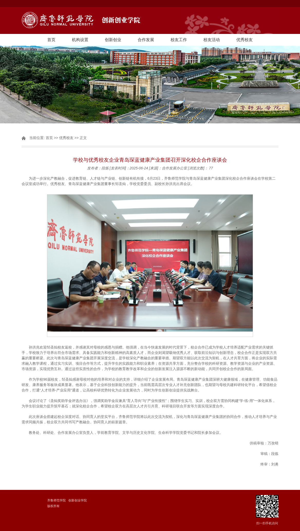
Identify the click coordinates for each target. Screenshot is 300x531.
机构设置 (80, 40)
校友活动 (211, 40)
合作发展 (146, 40)
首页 (51, 40)
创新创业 (113, 40)
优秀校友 (244, 40)
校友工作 (179, 40)
